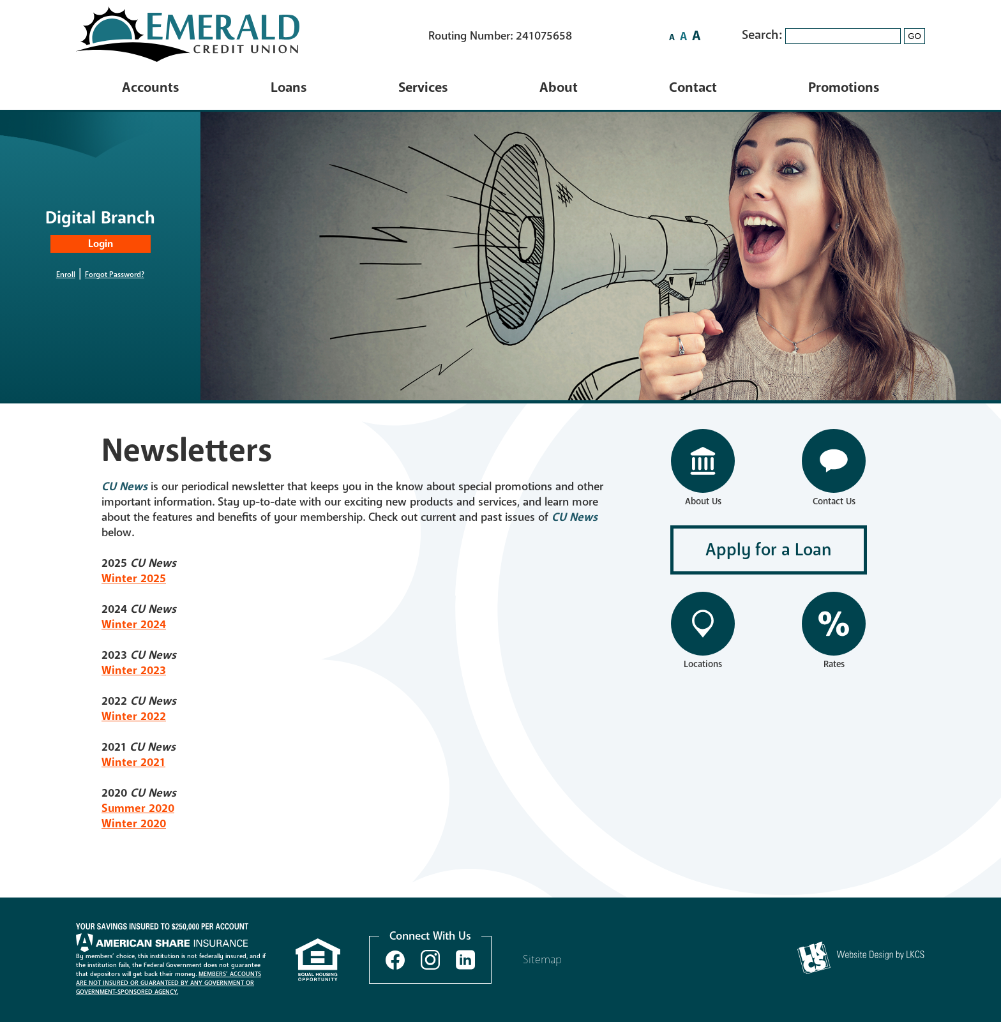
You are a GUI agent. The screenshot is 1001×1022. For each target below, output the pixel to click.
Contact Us (834, 501)
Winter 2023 (134, 670)
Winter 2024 (134, 624)
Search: (763, 34)
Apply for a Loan (768, 550)
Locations (703, 664)
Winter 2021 (133, 762)
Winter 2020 (134, 823)
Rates (834, 664)
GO (914, 36)
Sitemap (542, 959)
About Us (703, 501)
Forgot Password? (114, 274)
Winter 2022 (134, 716)
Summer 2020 (138, 808)
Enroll (65, 274)
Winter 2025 (134, 578)
